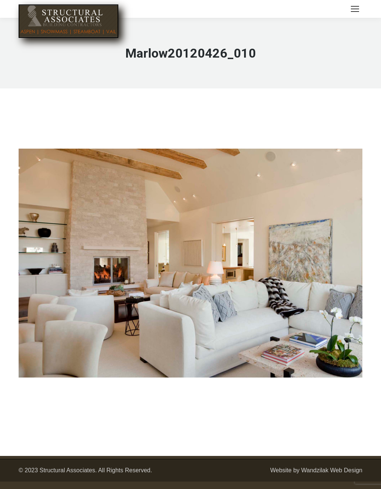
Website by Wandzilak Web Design (316, 470)
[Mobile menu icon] (355, 8)
